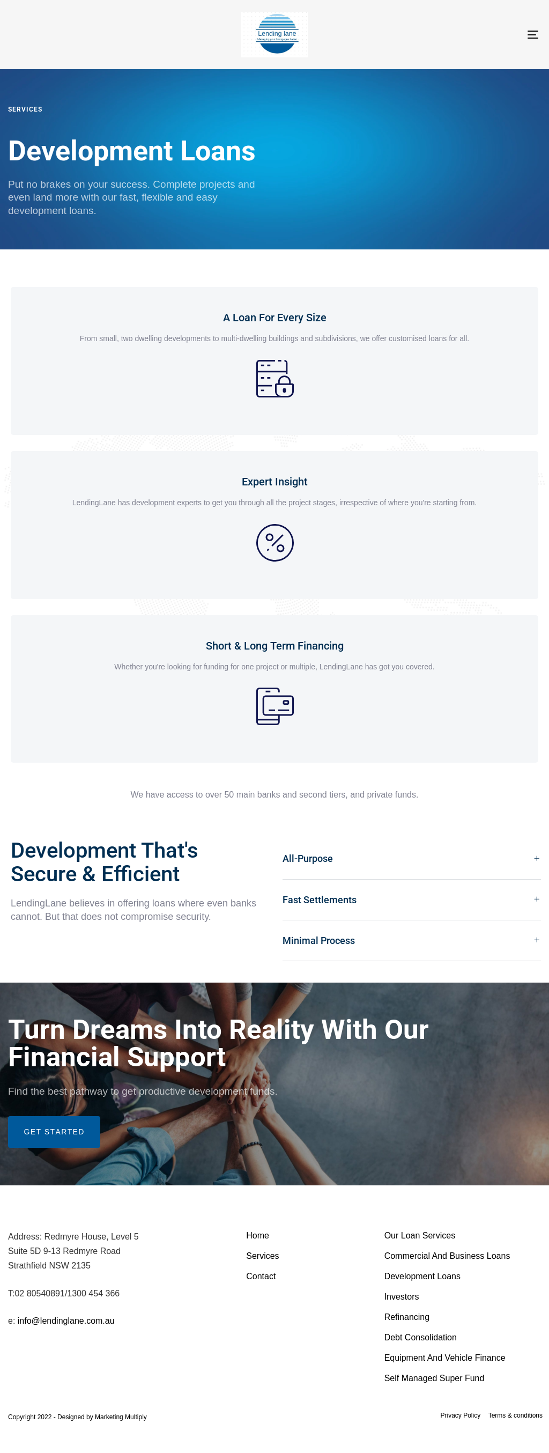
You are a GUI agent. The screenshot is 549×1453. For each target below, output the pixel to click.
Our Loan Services (420, 1235)
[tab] (412, 859)
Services (262, 1255)
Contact (261, 1276)
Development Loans (422, 1276)
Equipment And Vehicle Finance (445, 1357)
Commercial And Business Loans (447, 1255)
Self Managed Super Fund (434, 1378)
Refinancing (407, 1317)
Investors (401, 1296)
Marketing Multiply (121, 1417)
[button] (412, 859)
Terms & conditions (515, 1415)
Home (257, 1235)
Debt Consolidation (420, 1337)
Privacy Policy (460, 1415)
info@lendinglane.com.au (66, 1320)
